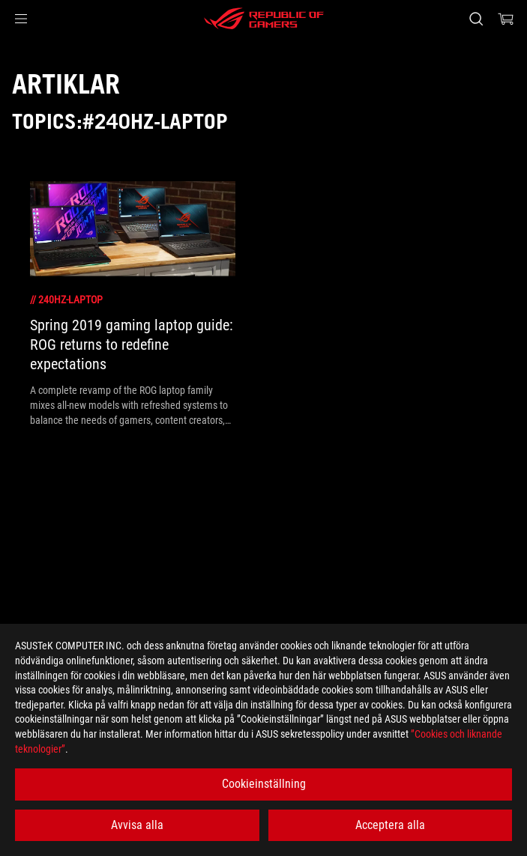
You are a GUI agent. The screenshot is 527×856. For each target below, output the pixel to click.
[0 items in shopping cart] (506, 18)
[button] (21, 19)
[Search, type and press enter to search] (475, 18)
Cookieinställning (264, 784)
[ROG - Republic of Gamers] (264, 18)
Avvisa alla (137, 825)
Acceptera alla (390, 825)
